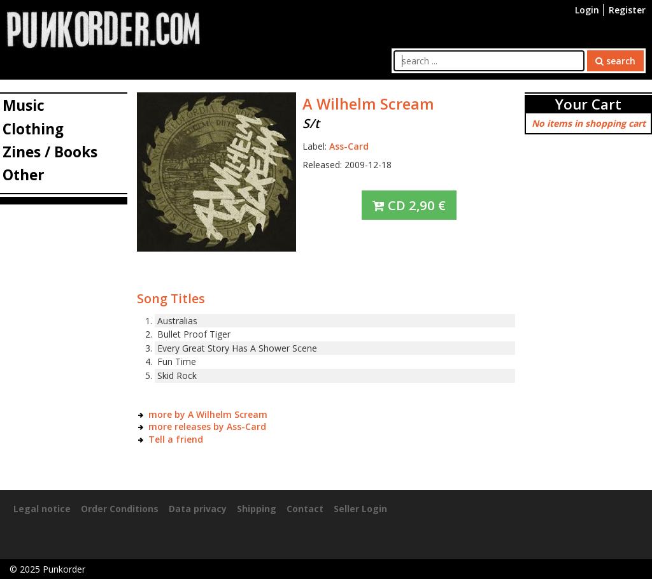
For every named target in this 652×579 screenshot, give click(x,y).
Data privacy (198, 509)
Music (24, 105)
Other (24, 175)
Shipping (256, 509)
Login (587, 10)
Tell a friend (175, 439)
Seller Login (360, 509)
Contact (305, 509)
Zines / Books (50, 152)
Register (627, 10)
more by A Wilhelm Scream (207, 414)
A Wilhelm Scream (368, 104)
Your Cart (588, 104)
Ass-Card (349, 146)
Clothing (33, 129)
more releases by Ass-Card (207, 426)
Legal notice (42, 509)
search (615, 61)
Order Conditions (120, 509)
